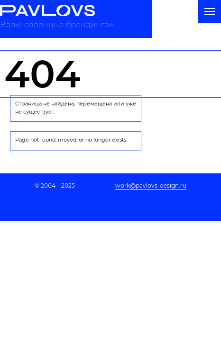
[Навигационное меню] (209, 11)
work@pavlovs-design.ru (150, 185)
